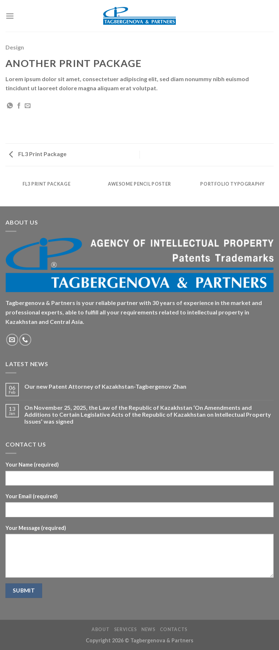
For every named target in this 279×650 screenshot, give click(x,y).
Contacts (173, 629)
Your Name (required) (32, 464)
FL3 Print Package (37, 153)
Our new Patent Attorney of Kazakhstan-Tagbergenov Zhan (105, 386)
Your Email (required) (31, 496)
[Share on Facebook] (19, 106)
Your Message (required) (35, 528)
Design (14, 47)
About (100, 629)
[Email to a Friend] (28, 106)
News (148, 629)
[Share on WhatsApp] (10, 106)
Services (125, 629)
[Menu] (9, 16)
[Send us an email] (12, 340)
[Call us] (25, 340)
